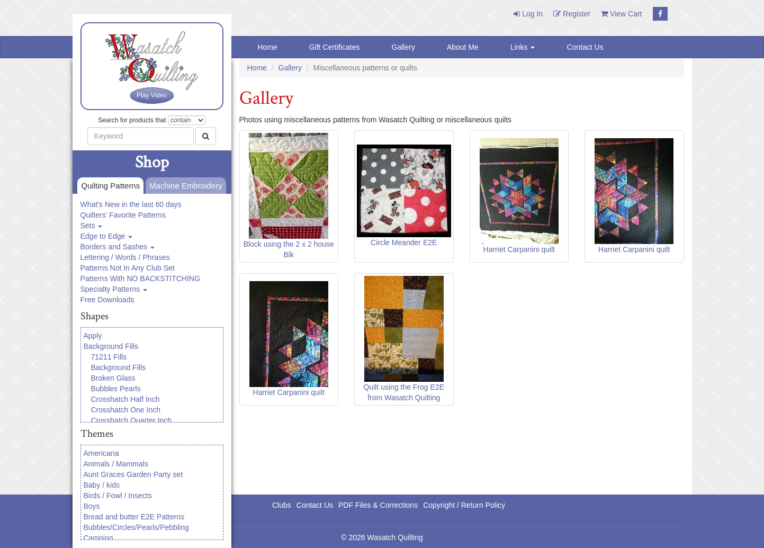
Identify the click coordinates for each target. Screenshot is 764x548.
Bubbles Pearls (116, 388)
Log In (528, 14)
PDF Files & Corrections (378, 505)
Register (571, 14)
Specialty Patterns (114, 289)
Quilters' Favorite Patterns (123, 215)
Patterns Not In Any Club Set (127, 268)
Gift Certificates (334, 47)
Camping (98, 538)
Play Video (152, 95)
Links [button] (522, 47)
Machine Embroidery (184, 186)
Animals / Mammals (116, 464)
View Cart (621, 14)
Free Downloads (107, 299)
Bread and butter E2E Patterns (134, 517)
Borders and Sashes (117, 246)
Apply (93, 335)
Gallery (403, 47)
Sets (91, 225)
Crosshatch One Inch (126, 410)
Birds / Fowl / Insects (118, 495)
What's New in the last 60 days (131, 204)
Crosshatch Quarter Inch (131, 420)
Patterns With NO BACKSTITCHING (140, 278)
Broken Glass (113, 378)
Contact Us (585, 47)
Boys (92, 506)
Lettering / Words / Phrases (125, 257)
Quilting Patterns (108, 186)
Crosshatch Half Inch (125, 399)
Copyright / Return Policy (464, 505)
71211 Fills (109, 357)
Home (267, 47)
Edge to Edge (106, 236)
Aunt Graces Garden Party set (133, 474)
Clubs (281, 505)
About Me (463, 47)
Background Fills (111, 346)
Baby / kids (102, 485)
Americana (101, 453)
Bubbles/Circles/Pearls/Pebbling (136, 527)
